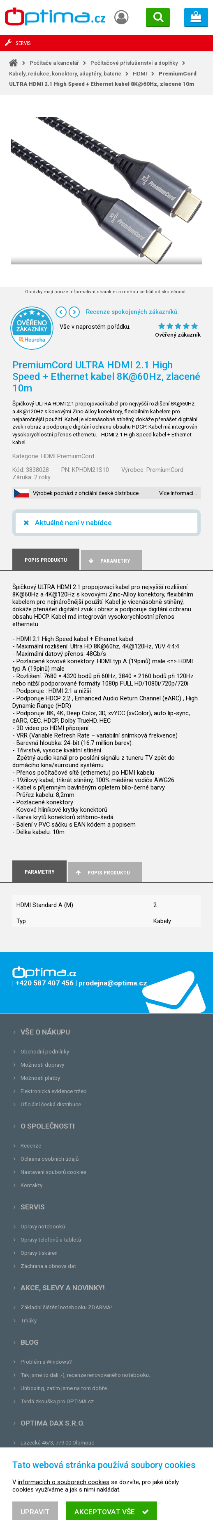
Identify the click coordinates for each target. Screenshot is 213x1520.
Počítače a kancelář (54, 63)
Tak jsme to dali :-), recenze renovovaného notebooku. (85, 1375)
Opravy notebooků (43, 1226)
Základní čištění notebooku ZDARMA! (66, 1307)
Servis (33, 1207)
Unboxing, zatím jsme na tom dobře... (66, 1388)
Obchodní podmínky (45, 1052)
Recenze (31, 1146)
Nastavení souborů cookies (53, 1172)
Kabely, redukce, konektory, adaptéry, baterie (65, 74)
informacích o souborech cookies (63, 1504)
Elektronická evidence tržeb (54, 1091)
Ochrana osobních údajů (50, 1159)
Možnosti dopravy (42, 1065)
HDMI (140, 74)
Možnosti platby (40, 1078)
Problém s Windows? (46, 1362)
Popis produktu (102, 873)
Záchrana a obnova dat (48, 1266)
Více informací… (178, 493)
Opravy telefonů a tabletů (51, 1240)
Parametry (108, 561)
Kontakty (31, 1185)
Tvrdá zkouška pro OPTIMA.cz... (59, 1401)
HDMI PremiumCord (67, 456)
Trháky (29, 1320)
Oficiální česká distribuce (51, 1104)
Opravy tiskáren (39, 1253)
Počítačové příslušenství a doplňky (134, 63)
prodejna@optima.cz (62, 1456)
